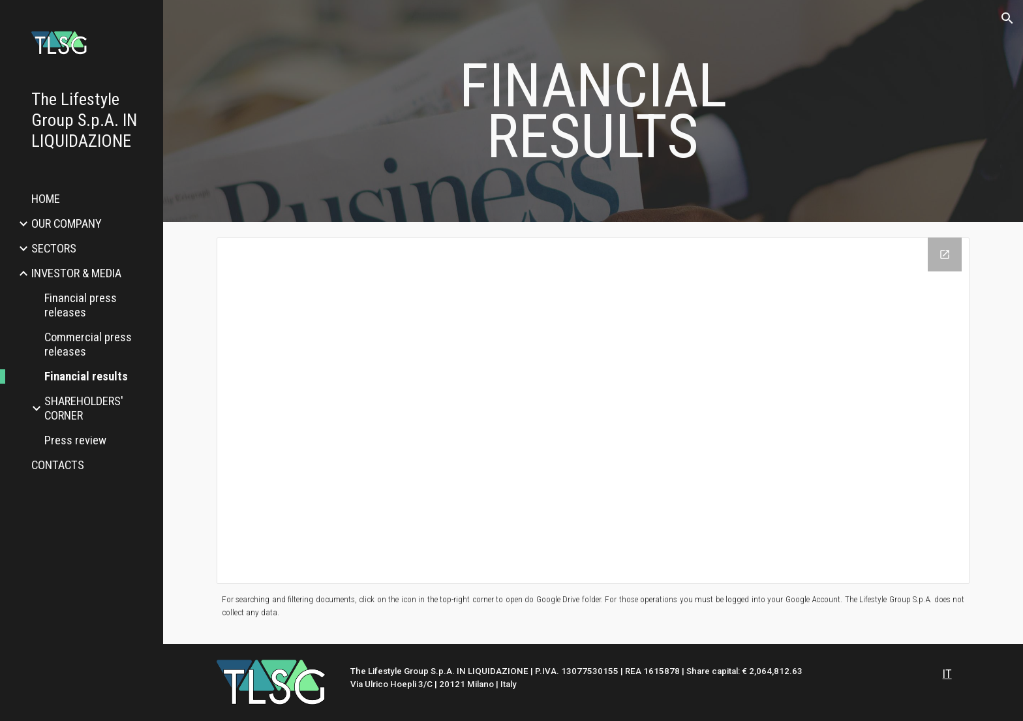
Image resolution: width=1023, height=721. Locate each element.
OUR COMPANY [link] (66, 224)
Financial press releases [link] (80, 305)
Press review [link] (75, 440)
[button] (1007, 18)
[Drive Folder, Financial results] (593, 411)
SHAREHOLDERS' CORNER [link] (83, 408)
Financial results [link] (86, 376)
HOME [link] (45, 199)
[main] (593, 111)
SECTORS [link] (53, 248)
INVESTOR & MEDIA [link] (76, 273)
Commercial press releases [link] (88, 344)
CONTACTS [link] (57, 465)
